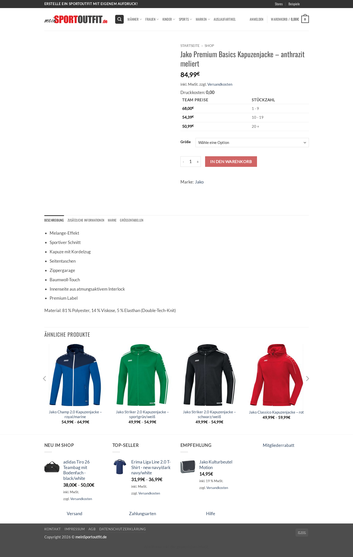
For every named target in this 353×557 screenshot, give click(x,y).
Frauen (152, 19)
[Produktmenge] (190, 161)
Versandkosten (219, 84)
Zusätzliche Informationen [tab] (87, 220)
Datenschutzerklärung (122, 529)
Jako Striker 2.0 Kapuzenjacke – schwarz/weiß (209, 414)
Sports (185, 19)
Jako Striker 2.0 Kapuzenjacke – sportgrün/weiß (142, 414)
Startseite (190, 45)
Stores (279, 3)
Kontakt (52, 529)
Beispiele (294, 3)
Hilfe (210, 513)
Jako (199, 181)
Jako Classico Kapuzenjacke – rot (276, 412)
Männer (134, 19)
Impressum (75, 529)
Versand (74, 513)
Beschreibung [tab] (54, 220)
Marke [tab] (114, 220)
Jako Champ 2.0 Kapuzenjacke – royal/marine (75, 414)
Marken (203, 19)
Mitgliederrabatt (278, 445)
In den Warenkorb (231, 161)
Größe (185, 142)
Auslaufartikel (225, 19)
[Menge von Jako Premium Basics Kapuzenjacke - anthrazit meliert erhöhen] (198, 161)
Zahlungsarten (142, 513)
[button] (119, 19)
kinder (169, 19)
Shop (209, 45)
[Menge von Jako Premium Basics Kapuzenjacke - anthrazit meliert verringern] (183, 161)
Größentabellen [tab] (135, 220)
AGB (92, 529)
